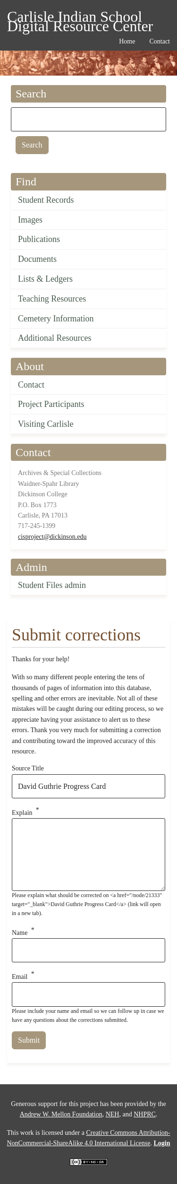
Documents (37, 259)
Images (30, 220)
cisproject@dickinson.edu (52, 536)
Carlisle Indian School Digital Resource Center (80, 18)
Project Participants (51, 404)
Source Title (28, 768)
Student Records (46, 200)
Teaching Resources (52, 298)
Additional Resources (54, 338)
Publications (39, 239)
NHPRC (145, 1114)
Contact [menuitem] (159, 41)
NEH (112, 1114)
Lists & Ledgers (45, 279)
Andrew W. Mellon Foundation (61, 1114)
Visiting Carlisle (45, 424)
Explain (22, 812)
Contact (31, 384)
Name (19, 932)
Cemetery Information (55, 318)
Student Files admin (52, 585)
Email (19, 976)
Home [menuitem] (127, 41)
